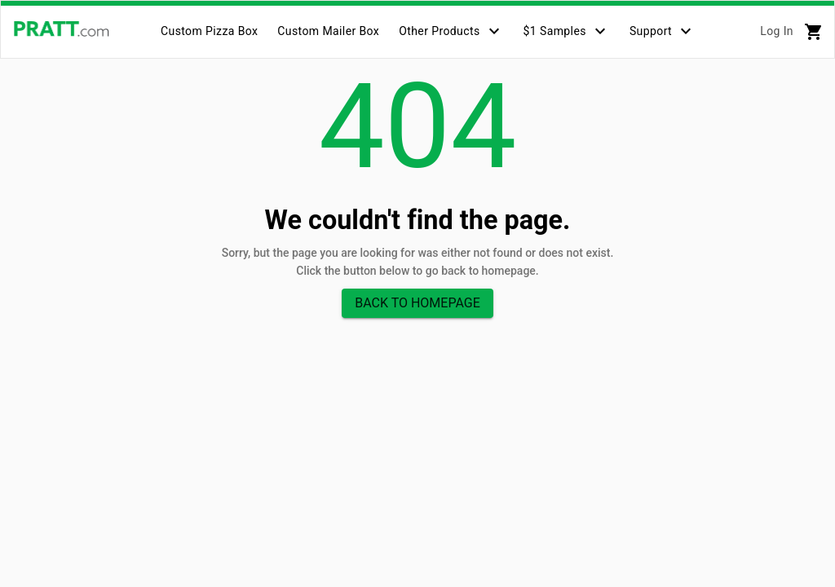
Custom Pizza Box (209, 31)
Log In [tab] (776, 31)
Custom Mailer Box (328, 31)
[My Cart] (813, 31)
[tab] (209, 31)
